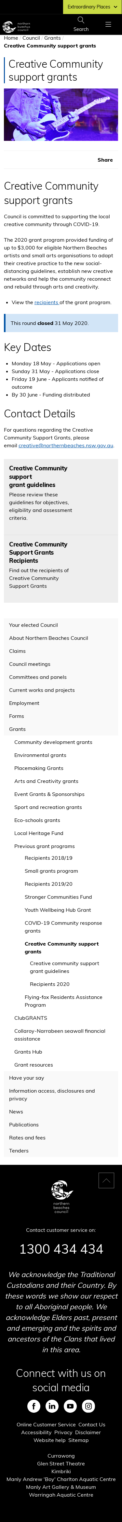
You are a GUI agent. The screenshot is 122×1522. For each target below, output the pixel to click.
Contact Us (91, 1424)
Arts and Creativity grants (46, 781)
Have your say (26, 1077)
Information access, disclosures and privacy (52, 1094)
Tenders (19, 1150)
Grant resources (33, 1064)
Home (11, 37)
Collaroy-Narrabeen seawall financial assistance (59, 1035)
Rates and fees (27, 1137)
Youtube (70, 1406)
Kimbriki (61, 1471)
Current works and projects (42, 690)
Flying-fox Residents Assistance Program (63, 1001)
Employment (24, 703)
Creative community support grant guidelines (64, 967)
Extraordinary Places (92, 7)
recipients (47, 302)
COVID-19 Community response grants (63, 927)
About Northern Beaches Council (48, 638)
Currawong (61, 1455)
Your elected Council (33, 625)
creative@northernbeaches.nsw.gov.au (66, 445)
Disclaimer (88, 1432)
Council (31, 37)
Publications (24, 1124)
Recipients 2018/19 (49, 858)
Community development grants (53, 742)
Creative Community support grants (62, 947)
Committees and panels (38, 677)
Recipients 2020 (50, 984)
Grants (52, 37)
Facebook (33, 1406)
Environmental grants (40, 755)
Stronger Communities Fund (58, 897)
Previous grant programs (44, 846)
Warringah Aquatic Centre (61, 1494)
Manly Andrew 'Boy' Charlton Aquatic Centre (61, 1479)
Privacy (63, 1432)
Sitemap (78, 1440)
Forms (16, 716)
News (16, 1111)
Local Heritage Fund (38, 833)
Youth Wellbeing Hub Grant (58, 910)
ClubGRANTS (30, 1018)
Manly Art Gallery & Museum (61, 1487)
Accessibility (36, 1432)
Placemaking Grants (38, 768)
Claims (17, 651)
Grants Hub (28, 1051)
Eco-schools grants (37, 820)
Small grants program (51, 871)
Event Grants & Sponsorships (49, 794)
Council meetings (29, 664)
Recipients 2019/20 (49, 884)
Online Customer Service (46, 1424)
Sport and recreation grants (48, 807)
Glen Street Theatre (61, 1463)
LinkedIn (52, 1406)
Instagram (88, 1406)
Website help (50, 1440)
